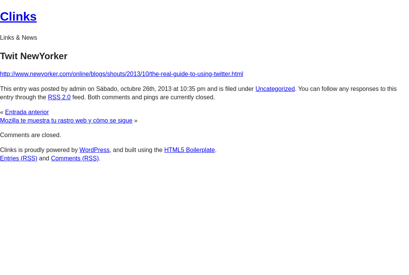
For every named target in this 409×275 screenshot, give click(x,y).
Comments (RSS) (75, 158)
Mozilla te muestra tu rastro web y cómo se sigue (66, 120)
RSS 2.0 (59, 97)
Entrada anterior (27, 112)
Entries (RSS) (18, 158)
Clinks (18, 16)
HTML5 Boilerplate (189, 150)
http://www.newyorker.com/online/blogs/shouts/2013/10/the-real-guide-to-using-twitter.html (121, 74)
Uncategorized (275, 89)
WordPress (94, 150)
